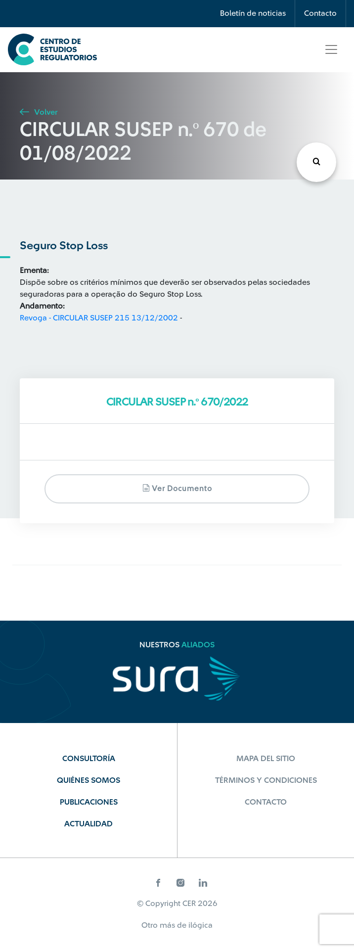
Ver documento (177, 488)
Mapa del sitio (265, 759)
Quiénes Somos (88, 780)
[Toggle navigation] (331, 49)
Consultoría (88, 759)
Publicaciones (89, 802)
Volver (38, 112)
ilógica (200, 925)
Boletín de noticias (253, 13)
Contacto (320, 13)
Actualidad (88, 824)
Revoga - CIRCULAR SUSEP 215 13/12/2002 (99, 318)
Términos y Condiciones (266, 780)
